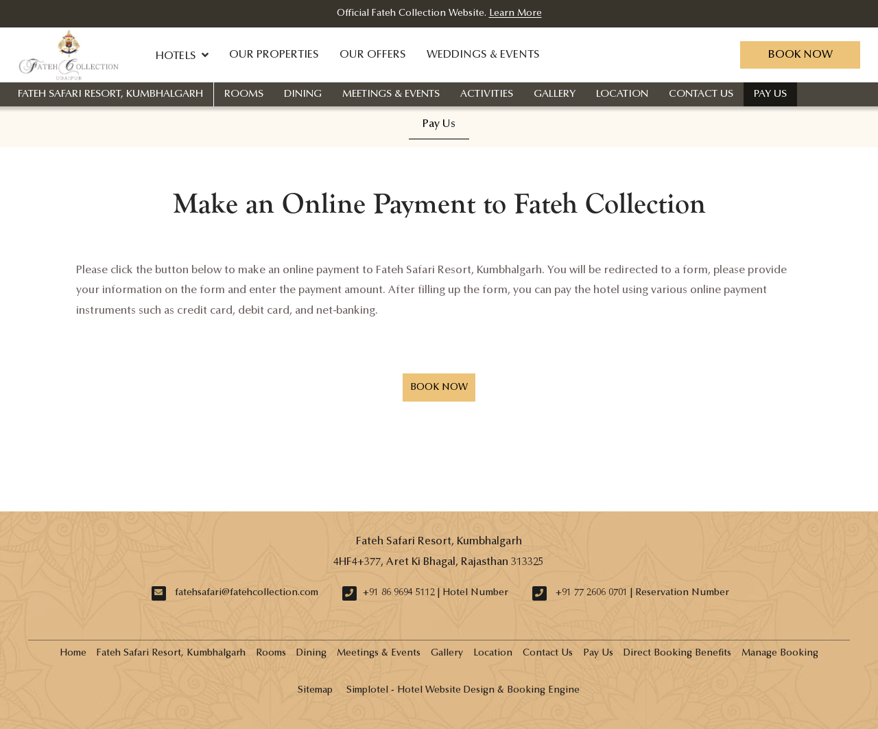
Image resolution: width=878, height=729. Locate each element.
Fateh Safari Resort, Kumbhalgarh (110, 94)
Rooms (243, 94)
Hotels (182, 55)
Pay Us (770, 94)
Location (622, 94)
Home (73, 653)
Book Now (800, 54)
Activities (486, 94)
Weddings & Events (483, 54)
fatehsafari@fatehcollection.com (246, 593)
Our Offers (373, 54)
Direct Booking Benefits (677, 653)
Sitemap (315, 690)
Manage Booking (779, 653)
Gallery (555, 94)
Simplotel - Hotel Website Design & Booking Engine (463, 690)
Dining (303, 94)
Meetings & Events (391, 94)
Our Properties (274, 54)
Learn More (515, 14)
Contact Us (701, 94)
